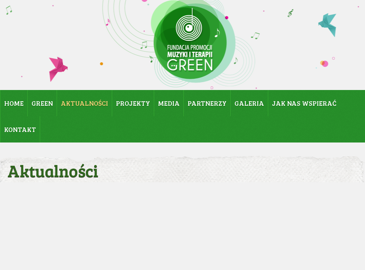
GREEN (42, 103)
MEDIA (169, 103)
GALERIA (249, 103)
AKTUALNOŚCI (84, 103)
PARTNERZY (207, 103)
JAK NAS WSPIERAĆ (304, 103)
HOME (14, 103)
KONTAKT (20, 129)
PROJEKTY (133, 103)
